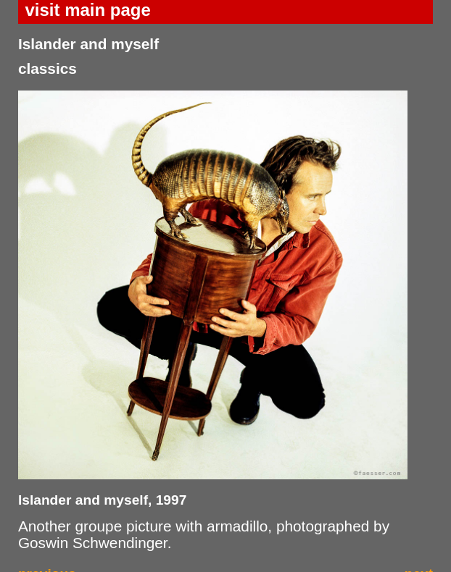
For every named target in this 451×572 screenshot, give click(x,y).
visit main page (87, 10)
